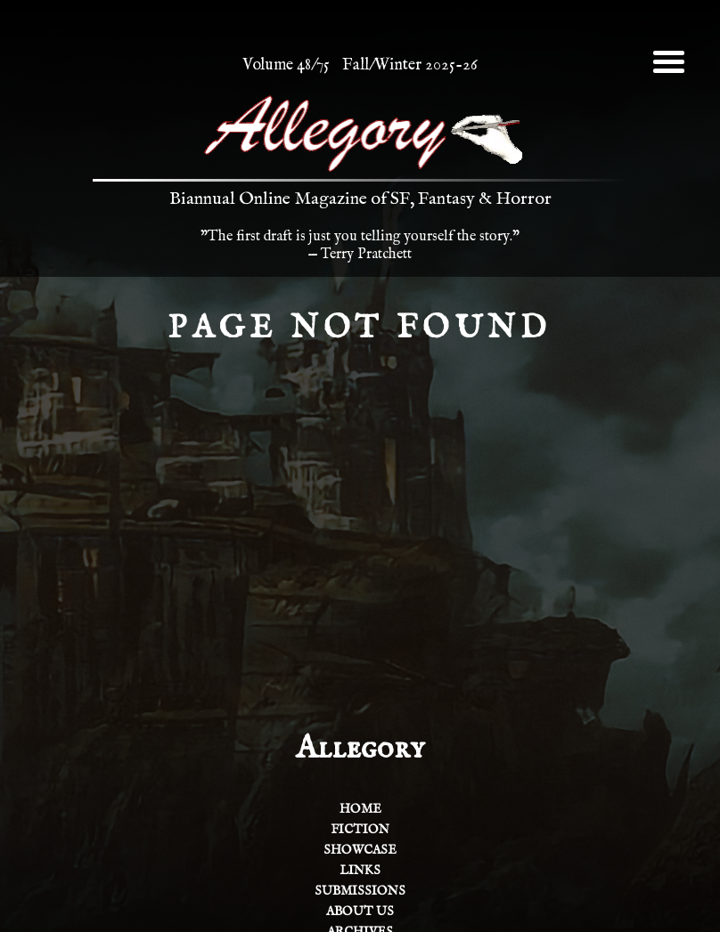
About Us (360, 912)
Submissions (360, 891)
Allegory (360, 748)
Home (360, 809)
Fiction (360, 830)
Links (360, 871)
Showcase (360, 850)
